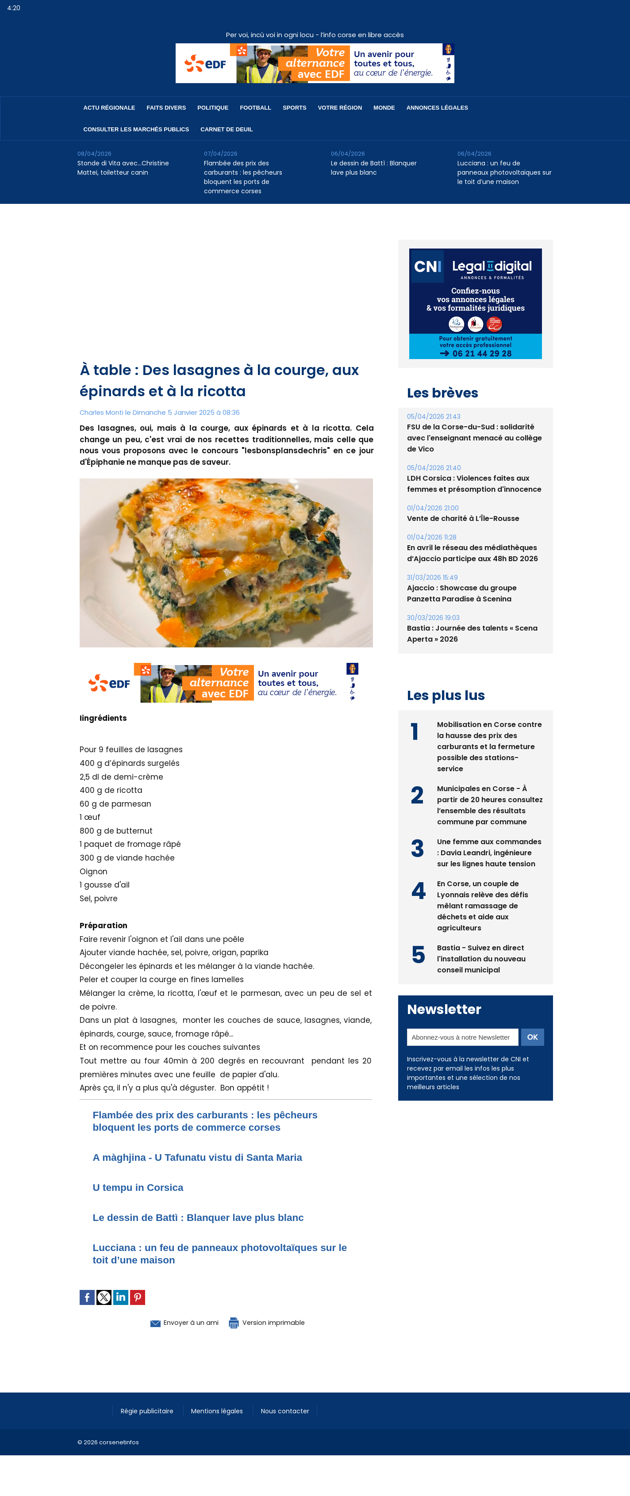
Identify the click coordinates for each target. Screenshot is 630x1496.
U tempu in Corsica (141, 1187)
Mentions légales (221, 1410)
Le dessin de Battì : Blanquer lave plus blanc (374, 168)
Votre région (340, 107)
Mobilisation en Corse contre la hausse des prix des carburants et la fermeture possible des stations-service (489, 726)
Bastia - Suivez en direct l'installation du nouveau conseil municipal (481, 938)
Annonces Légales (437, 107)
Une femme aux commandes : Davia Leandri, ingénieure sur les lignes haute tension (489, 832)
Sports (294, 107)
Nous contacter (290, 1410)
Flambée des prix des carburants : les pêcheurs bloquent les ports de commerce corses (243, 177)
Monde (384, 107)
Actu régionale (109, 107)
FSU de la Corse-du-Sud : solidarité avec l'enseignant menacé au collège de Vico (474, 418)
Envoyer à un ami (178, 1322)
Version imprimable (272, 1322)
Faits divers (166, 107)
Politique (212, 107)
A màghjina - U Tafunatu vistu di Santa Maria (204, 1157)
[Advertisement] (227, 293)
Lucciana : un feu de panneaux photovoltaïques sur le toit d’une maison (504, 172)
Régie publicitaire (149, 1410)
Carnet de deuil (226, 129)
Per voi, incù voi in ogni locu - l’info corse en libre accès (315, 34)
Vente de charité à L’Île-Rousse (463, 498)
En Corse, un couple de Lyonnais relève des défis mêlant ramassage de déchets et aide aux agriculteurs (483, 885)
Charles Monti (102, 412)
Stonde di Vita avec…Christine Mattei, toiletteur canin (123, 168)
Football (255, 107)
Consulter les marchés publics (136, 129)
